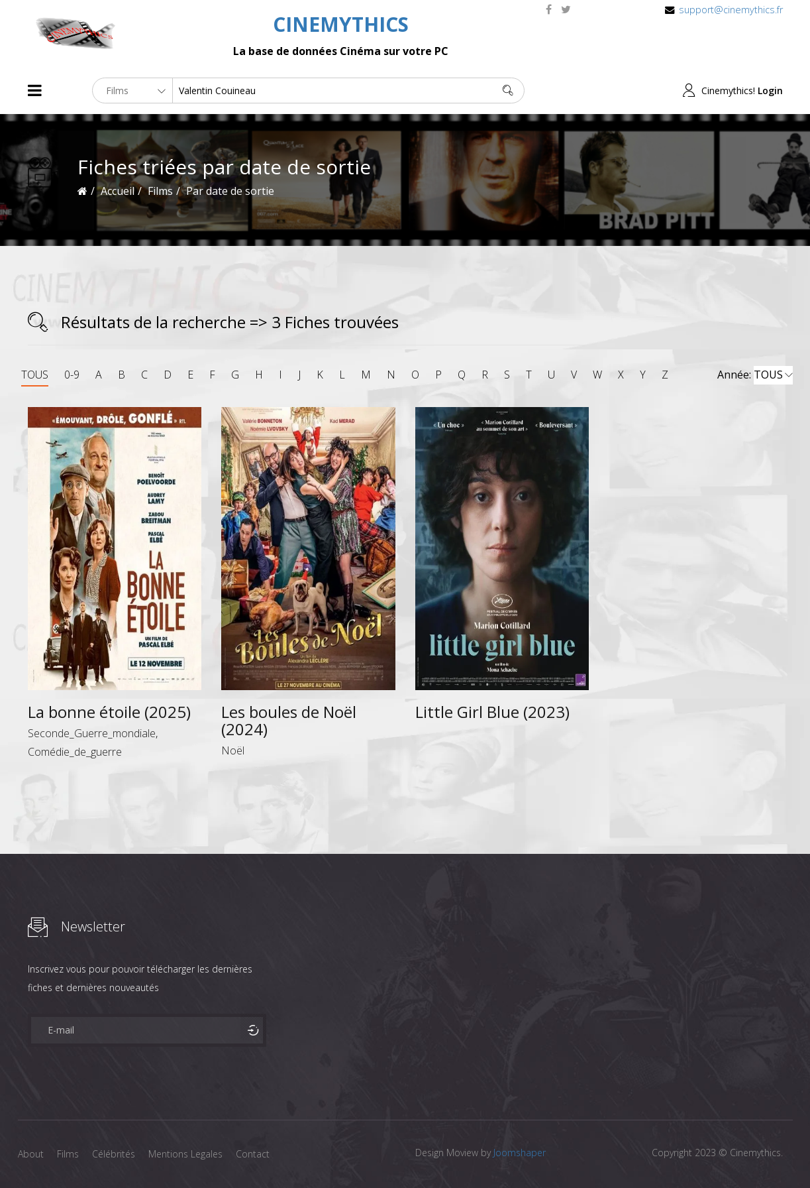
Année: (755, 375)
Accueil (117, 191)
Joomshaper (519, 1152)
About (31, 1154)
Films (68, 1154)
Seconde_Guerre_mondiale (92, 733)
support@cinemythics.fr (731, 9)
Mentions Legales (185, 1154)
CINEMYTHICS (341, 24)
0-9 (71, 374)
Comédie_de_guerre (75, 751)
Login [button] (770, 90)
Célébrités (113, 1154)
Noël (232, 750)
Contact (253, 1154)
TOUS (34, 374)
